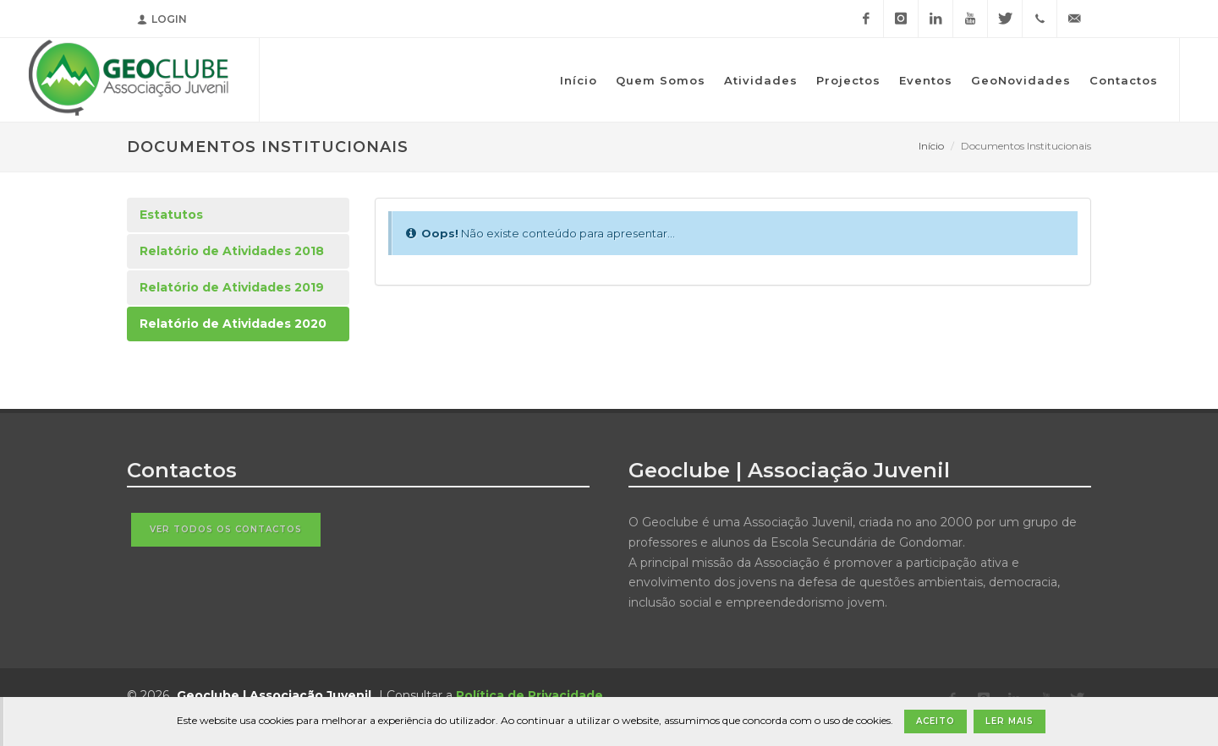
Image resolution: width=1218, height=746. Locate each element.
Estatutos (171, 214)
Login (162, 19)
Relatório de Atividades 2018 (232, 251)
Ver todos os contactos (226, 529)
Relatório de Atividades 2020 (233, 323)
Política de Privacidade (529, 695)
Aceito (935, 721)
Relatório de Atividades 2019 (232, 287)
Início (931, 145)
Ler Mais (1009, 721)
